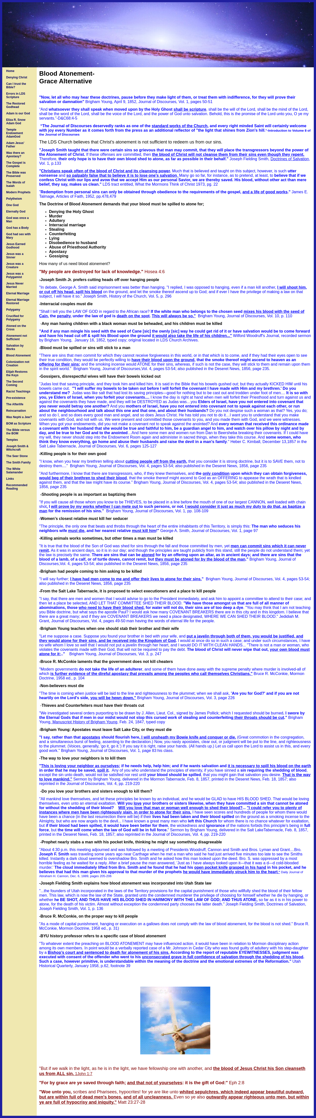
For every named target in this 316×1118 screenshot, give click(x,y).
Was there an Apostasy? (15, 154)
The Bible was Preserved (16, 174)
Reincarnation (16, 410)
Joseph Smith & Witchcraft (17, 447)
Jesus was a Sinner (14, 255)
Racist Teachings (18, 391)
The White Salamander (14, 470)
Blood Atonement (18, 355)
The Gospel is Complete (16, 164)
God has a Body (17, 228)
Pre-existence (15, 398)
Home (10, 71)
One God (12, 205)
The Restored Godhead (15, 105)
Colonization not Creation (17, 363)
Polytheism (14, 198)
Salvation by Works (15, 347)
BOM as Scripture (18, 423)
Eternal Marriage (17, 293)
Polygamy (13, 309)
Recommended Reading (16, 486)
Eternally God (15, 211)
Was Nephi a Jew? (19, 417)
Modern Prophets (18, 192)
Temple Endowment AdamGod (14, 133)
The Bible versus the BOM (18, 431)
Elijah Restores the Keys (17, 373)
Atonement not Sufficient (16, 337)
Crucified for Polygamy (15, 317)
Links (10, 478)
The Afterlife (14, 404)
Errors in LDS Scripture (15, 95)
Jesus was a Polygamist (14, 275)
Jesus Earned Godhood (15, 245)
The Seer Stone (17, 456)
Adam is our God (18, 113)
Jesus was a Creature (14, 265)
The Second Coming (14, 383)
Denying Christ (16, 77)
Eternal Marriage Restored (17, 301)
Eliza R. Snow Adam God (15, 121)
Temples (12, 440)
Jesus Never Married (15, 285)
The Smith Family (18, 462)
